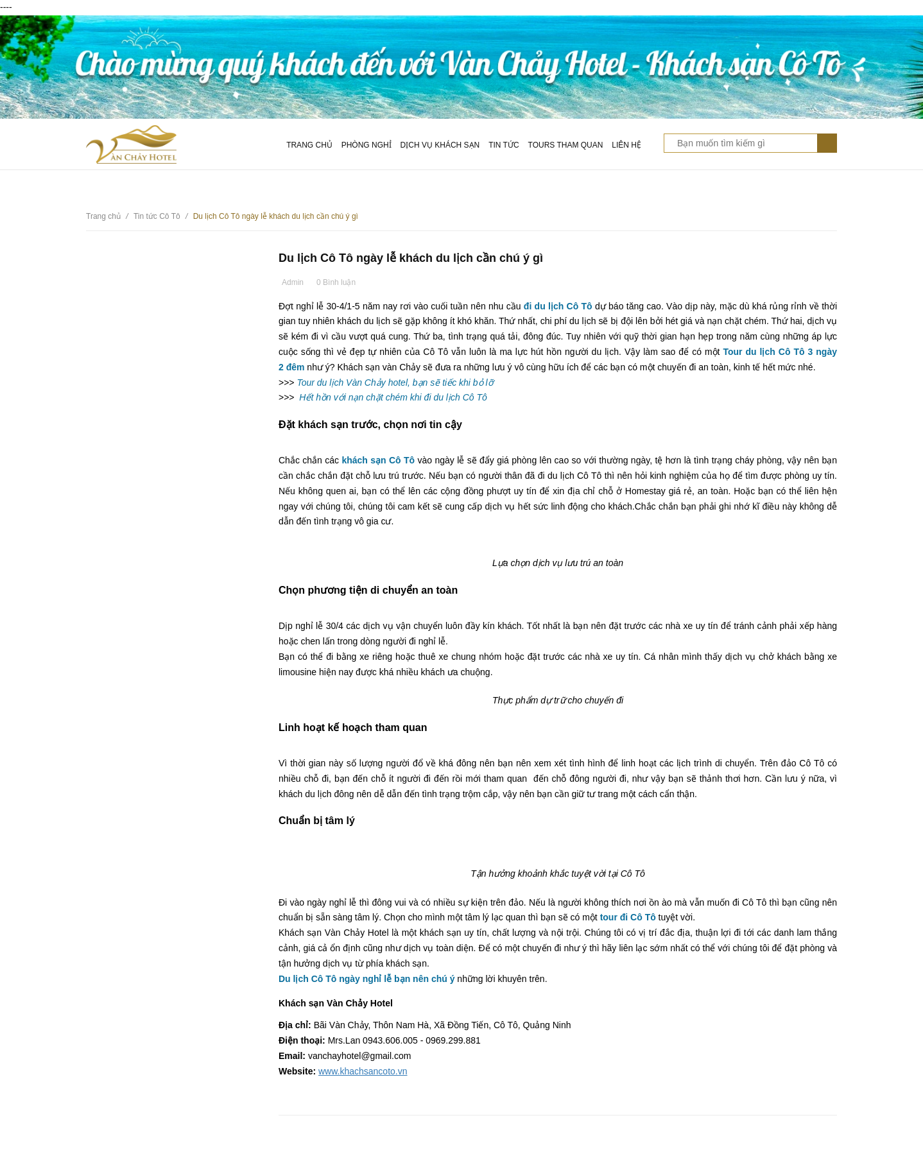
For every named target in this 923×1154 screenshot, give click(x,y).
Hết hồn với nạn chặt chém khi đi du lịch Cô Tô (393, 397)
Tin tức (503, 145)
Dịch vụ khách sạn (440, 145)
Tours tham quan (565, 145)
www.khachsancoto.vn (363, 1071)
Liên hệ (626, 145)
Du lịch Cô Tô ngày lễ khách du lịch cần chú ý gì (411, 258)
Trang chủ (309, 145)
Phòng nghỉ (366, 145)
